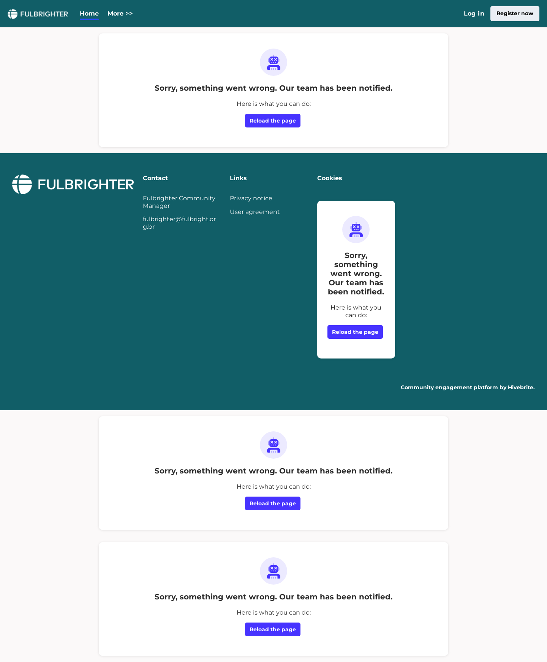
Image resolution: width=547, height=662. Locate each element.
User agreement (255, 211)
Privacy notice (251, 198)
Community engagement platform (449, 387)
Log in (474, 13)
